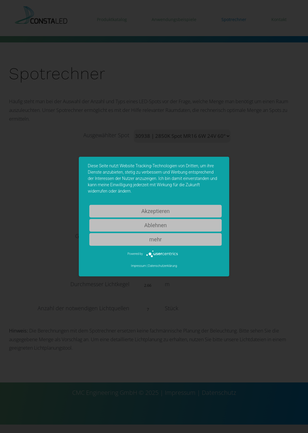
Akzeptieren (155, 211)
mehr (155, 239)
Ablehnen (155, 225)
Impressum (138, 266)
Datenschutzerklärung (162, 266)
